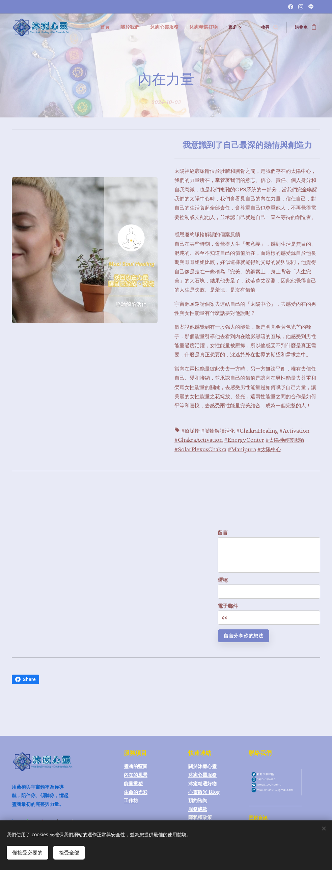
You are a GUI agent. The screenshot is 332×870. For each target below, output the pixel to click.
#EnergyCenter (244, 440)
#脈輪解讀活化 (218, 431)
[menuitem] (114, 27)
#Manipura (242, 449)
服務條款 (197, 809)
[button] (269, 27)
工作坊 (131, 800)
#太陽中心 (269, 449)
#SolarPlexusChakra (200, 449)
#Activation (294, 431)
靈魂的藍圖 (135, 766)
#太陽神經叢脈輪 (285, 440)
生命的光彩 (135, 792)
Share (25, 679)
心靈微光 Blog (204, 792)
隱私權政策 (200, 817)
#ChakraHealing (257, 431)
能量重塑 (133, 784)
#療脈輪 (190, 431)
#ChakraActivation (198, 440)
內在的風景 (135, 775)
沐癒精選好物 (202, 784)
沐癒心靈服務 (202, 775)
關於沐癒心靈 (202, 766)
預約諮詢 (197, 800)
